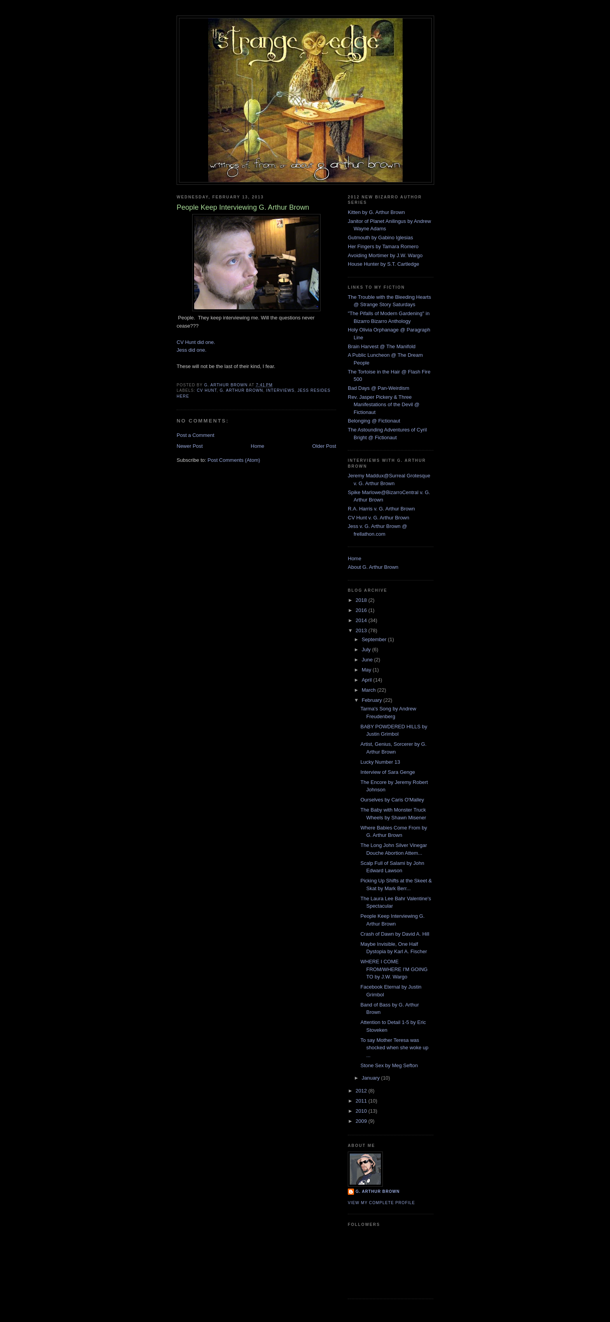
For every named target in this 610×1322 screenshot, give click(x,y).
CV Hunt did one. (196, 342)
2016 (362, 610)
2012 (362, 1091)
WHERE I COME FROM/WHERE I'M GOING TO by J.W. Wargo (394, 969)
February (373, 700)
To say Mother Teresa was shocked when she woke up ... (394, 1047)
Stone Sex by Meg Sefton (388, 1065)
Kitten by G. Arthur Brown (376, 212)
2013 (362, 630)
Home (258, 446)
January (371, 1078)
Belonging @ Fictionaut (374, 421)
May (367, 670)
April (367, 680)
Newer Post (190, 446)
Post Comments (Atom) (234, 460)
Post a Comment (195, 435)
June (368, 660)
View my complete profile (381, 1203)
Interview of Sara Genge (387, 772)
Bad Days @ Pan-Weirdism (378, 388)
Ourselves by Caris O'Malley (392, 800)
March (369, 690)
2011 (362, 1101)
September (375, 639)
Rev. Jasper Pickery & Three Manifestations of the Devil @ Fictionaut (383, 404)
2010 (362, 1111)
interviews (280, 390)
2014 (362, 620)
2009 (362, 1121)
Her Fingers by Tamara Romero (383, 246)
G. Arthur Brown (378, 1191)
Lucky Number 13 (380, 762)
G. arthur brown (241, 390)
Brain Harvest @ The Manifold (381, 346)
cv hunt (207, 390)
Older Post (324, 446)
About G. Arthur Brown (373, 567)
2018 (362, 600)
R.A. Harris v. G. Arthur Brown (381, 509)
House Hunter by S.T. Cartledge (383, 264)
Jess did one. (192, 350)
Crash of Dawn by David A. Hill (394, 934)
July (367, 649)
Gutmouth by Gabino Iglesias (380, 237)
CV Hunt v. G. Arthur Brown (378, 518)
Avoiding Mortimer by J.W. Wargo (385, 255)
